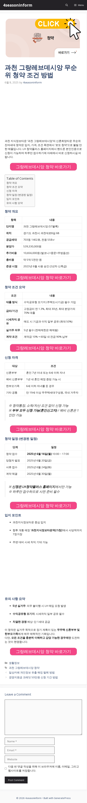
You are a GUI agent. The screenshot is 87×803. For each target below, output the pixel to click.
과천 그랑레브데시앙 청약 (24, 668)
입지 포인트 (13, 199)
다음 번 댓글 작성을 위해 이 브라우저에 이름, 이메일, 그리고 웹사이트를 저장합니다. (43, 768)
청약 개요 (11, 182)
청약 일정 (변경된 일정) (19, 195)
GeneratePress (62, 798)
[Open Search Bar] (66, 5)
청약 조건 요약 (14, 187)
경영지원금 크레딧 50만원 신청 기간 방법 (33, 677)
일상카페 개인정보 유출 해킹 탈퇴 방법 (32, 672)
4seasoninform (17, 5)
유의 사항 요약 (14, 203)
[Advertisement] (43, 112)
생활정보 (14, 663)
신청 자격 (11, 190)
